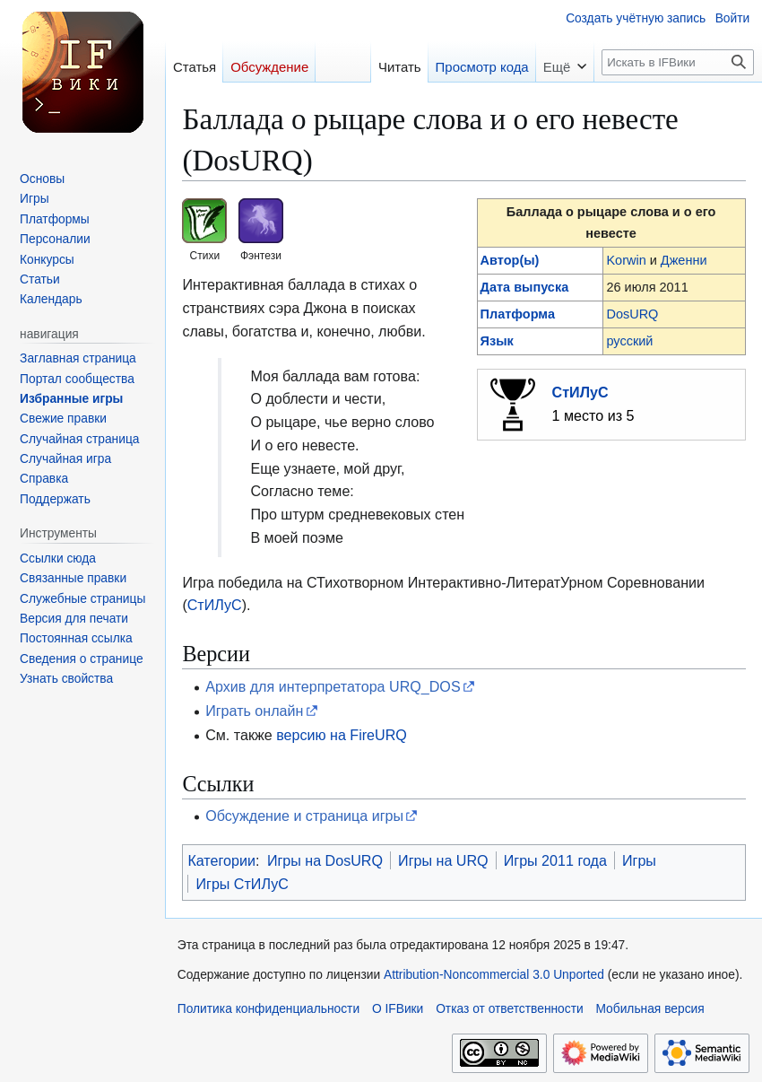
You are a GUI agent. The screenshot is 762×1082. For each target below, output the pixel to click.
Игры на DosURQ (325, 860)
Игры (639, 860)
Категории (221, 860)
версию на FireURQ (341, 735)
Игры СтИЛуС (241, 884)
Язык (497, 341)
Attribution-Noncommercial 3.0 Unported (494, 975)
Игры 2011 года (555, 860)
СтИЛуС (580, 392)
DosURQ (632, 314)
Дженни (684, 260)
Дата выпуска (525, 287)
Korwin (625, 260)
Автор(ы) (510, 260)
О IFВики (397, 1009)
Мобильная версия (649, 1009)
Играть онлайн (254, 710)
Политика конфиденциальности (268, 1009)
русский (629, 341)
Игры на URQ (443, 860)
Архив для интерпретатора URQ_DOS (332, 686)
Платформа (518, 314)
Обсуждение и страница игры (304, 815)
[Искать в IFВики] (678, 62)
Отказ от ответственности (510, 1009)
